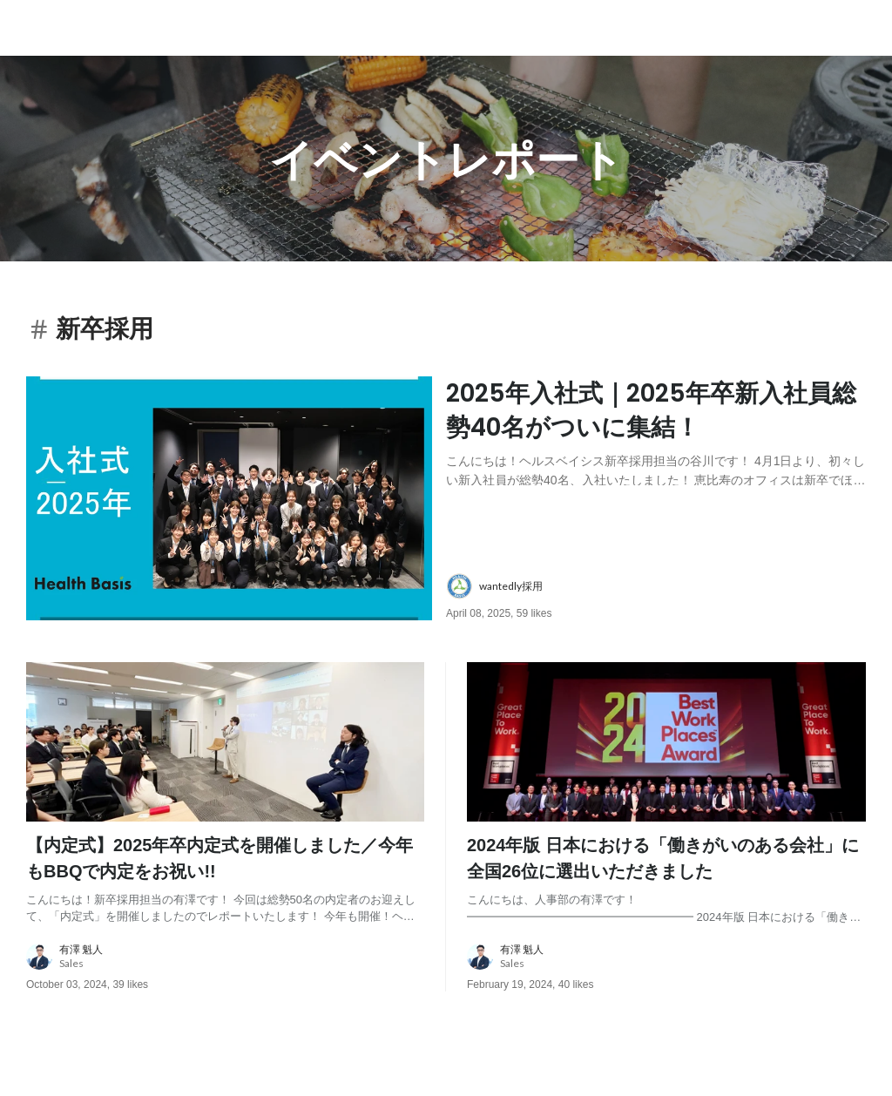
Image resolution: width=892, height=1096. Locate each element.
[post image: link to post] (229, 498)
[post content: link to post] (656, 430)
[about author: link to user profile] (666, 586)
